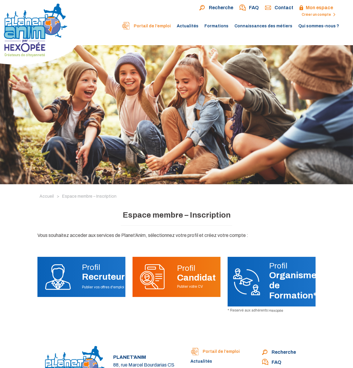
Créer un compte (318, 14)
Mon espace (316, 8)
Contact (279, 8)
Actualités (187, 26)
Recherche (216, 8)
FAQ (249, 8)
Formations (216, 26)
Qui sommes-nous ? (318, 26)
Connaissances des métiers (263, 26)
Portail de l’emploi (146, 26)
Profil (103, 272)
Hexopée (276, 311)
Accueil (47, 196)
